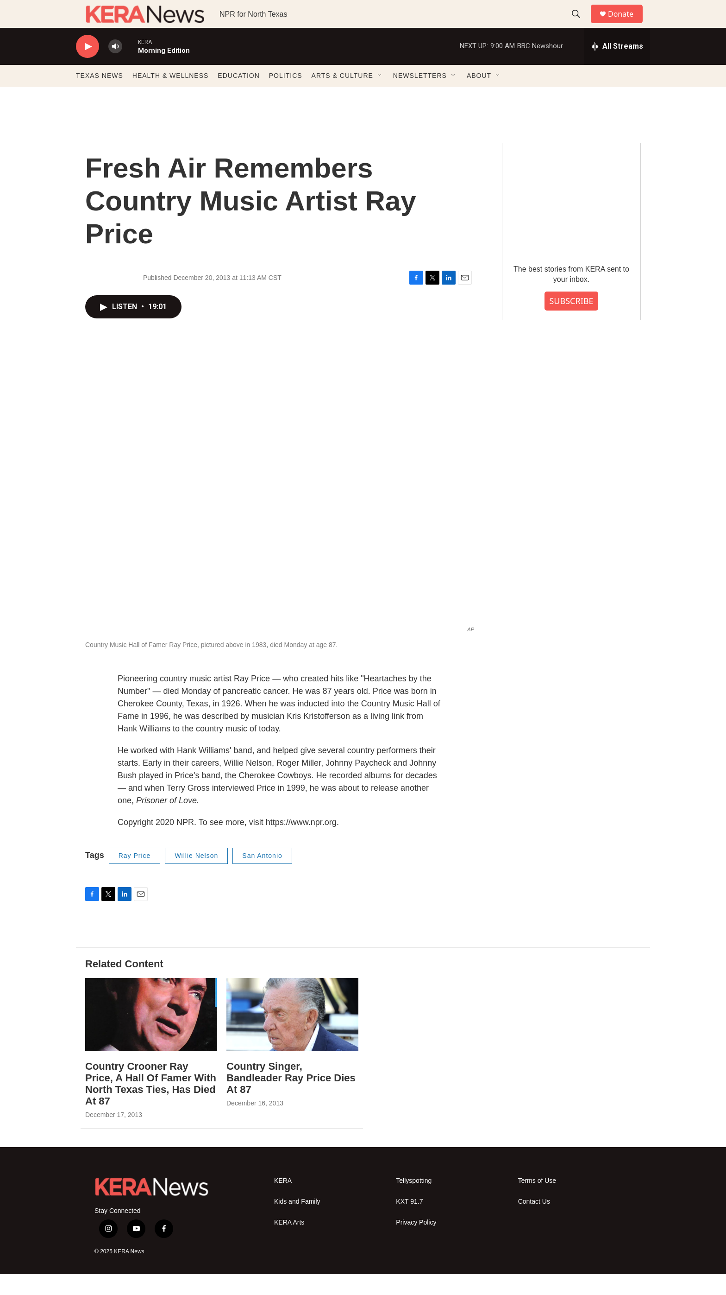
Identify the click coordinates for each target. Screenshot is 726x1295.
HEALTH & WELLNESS (170, 96)
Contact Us (534, 1222)
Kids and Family (297, 1222)
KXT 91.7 (409, 1222)
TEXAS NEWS (99, 96)
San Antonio (262, 876)
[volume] (115, 67)
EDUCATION (238, 96)
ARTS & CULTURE (342, 96)
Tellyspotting (414, 1201)
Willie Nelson (196, 876)
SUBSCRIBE (571, 321)
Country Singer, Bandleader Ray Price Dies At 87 (291, 1098)
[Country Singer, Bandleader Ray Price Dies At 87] (292, 1036)
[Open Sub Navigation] (380, 96)
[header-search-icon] (580, 24)
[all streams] (617, 67)
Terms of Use (537, 1201)
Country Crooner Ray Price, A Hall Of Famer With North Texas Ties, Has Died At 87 (150, 1104)
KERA (283, 1201)
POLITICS (285, 96)
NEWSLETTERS (420, 96)
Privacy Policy (416, 1243)
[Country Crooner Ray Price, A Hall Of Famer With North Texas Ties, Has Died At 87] (151, 1036)
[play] (87, 67)
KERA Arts (289, 1243)
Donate (626, 24)
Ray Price (135, 876)
